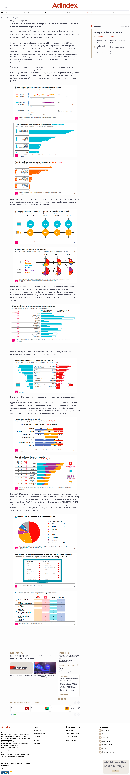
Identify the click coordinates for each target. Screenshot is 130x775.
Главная (3, 18)
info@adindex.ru (108, 752)
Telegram (105, 737)
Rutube (104, 748)
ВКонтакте (106, 741)
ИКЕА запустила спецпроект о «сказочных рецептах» (67, 661)
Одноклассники (107, 745)
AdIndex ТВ (91, 12)
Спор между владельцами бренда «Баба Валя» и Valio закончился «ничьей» (68, 657)
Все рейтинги (124, 26)
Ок (116, 771)
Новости (10, 18)
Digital (16, 18)
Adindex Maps (71, 740)
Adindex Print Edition (73, 733)
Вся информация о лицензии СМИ (10, 745)
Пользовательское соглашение (9, 749)
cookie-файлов (117, 765)
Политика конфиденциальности (9, 747)
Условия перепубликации (8, 732)
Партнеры (37, 737)
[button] (78, 702)
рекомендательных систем (111, 767)
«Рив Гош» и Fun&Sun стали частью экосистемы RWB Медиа (44, 676)
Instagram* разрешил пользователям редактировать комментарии (21, 676)
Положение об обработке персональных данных (14, 751)
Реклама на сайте (40, 733)
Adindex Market (71, 737)
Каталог (37, 740)
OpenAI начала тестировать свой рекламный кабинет (31, 657)
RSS (103, 734)
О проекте (37, 730)
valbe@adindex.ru (65, 694)
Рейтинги (69, 730)
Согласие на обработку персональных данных (13, 752)
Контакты (105, 730)
